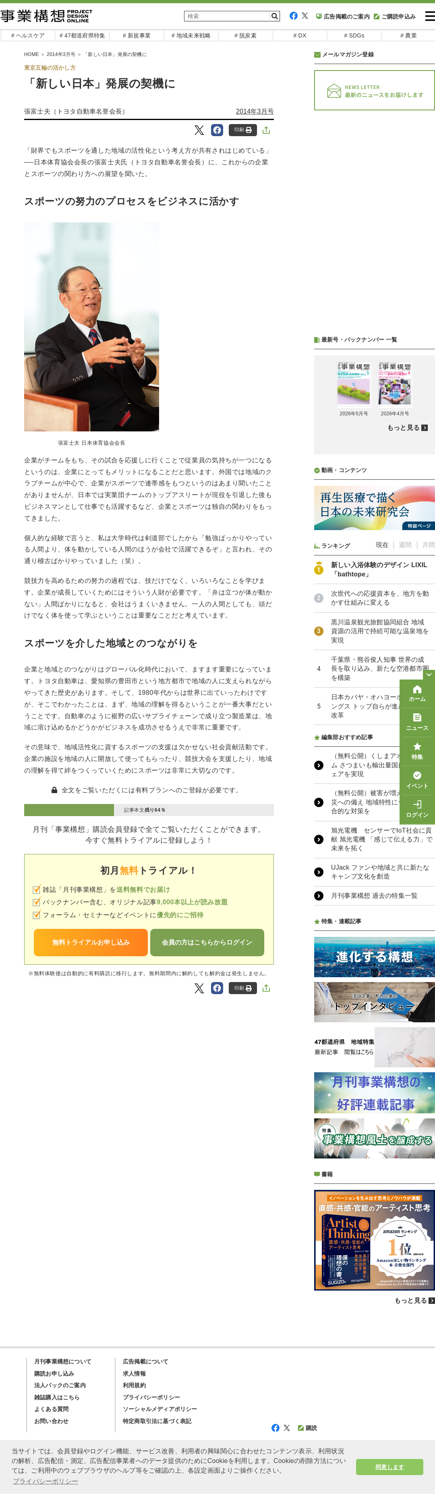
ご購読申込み (395, 16)
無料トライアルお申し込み (91, 942)
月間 (428, 544)
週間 (405, 544)
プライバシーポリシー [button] (45, 1481)
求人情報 (134, 1373)
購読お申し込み (54, 1373)
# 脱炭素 (245, 35)
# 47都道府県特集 (82, 35)
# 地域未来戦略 (191, 35)
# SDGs (354, 35)
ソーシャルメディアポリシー (160, 1409)
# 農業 (408, 35)
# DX (300, 35)
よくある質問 (51, 1409)
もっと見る (403, 427)
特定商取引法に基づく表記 (157, 1421)
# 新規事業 (137, 35)
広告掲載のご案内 (343, 16)
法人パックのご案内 (60, 1385)
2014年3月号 (255, 111)
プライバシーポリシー (151, 1397)
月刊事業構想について (62, 1361)
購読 (307, 1428)
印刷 (243, 130)
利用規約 (134, 1385)
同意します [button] (389, 1467)
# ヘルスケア (28, 35)
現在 (382, 544)
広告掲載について (146, 1361)
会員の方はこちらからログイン (207, 942)
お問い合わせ (51, 1421)
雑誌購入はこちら (57, 1397)
